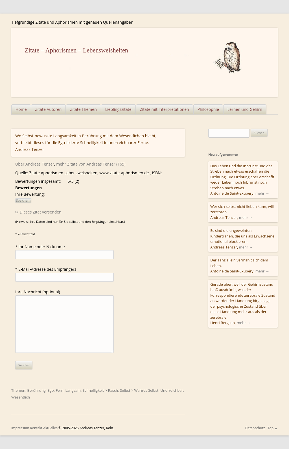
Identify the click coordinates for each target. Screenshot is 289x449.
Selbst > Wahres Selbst (139, 390)
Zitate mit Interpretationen (164, 109)
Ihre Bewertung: (31, 194)
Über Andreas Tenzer (34, 164)
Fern (59, 390)
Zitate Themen (83, 109)
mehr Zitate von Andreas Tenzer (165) (90, 164)
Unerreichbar (171, 390)
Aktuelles (50, 428)
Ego (51, 390)
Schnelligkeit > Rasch (100, 390)
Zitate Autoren (48, 109)
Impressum (20, 428)
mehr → (262, 193)
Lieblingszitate (118, 109)
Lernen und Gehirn (244, 109)
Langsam (73, 390)
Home (21, 109)
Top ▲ (273, 428)
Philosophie (208, 109)
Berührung (36, 390)
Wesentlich (20, 397)
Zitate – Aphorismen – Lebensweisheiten (76, 50)
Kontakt (36, 428)
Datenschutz (255, 428)
